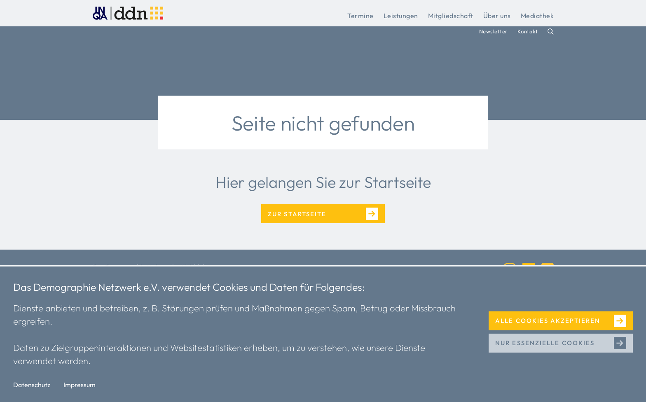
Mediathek (537, 16)
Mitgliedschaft (450, 16)
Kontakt (527, 31)
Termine (360, 16)
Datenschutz (31, 385)
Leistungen (401, 16)
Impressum (79, 385)
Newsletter (493, 31)
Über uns (497, 16)
